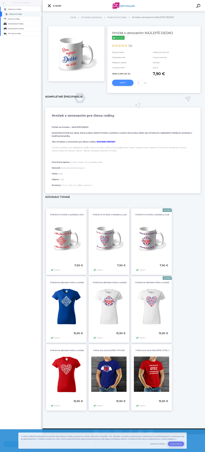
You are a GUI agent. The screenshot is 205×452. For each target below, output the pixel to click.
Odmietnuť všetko (157, 444)
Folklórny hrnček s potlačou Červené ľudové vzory (76, 214)
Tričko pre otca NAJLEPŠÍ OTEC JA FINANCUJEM (160, 350)
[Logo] (124, 6)
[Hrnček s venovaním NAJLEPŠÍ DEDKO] (76, 27)
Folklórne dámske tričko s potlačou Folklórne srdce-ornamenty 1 (83, 350)
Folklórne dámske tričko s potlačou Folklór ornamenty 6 (79, 282)
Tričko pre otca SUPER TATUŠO (109, 350)
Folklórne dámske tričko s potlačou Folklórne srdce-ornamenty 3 (169, 282)
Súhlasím (176, 444)
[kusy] (140, 83)
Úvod (73, 17)
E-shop (54, 5)
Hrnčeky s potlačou (21, 3)
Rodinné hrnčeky (117, 17)
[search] (198, 6)
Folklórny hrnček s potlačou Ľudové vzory (114, 214)
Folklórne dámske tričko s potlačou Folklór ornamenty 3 (122, 282)
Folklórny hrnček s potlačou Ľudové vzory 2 (157, 214)
